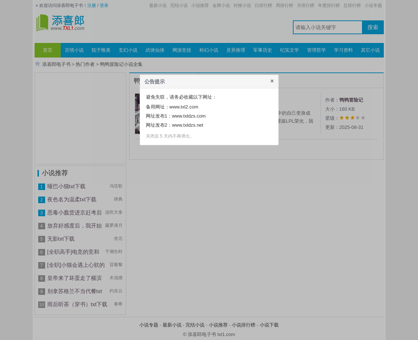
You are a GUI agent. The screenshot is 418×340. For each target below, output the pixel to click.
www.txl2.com (184, 107)
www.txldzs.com (189, 116)
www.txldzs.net (187, 125)
